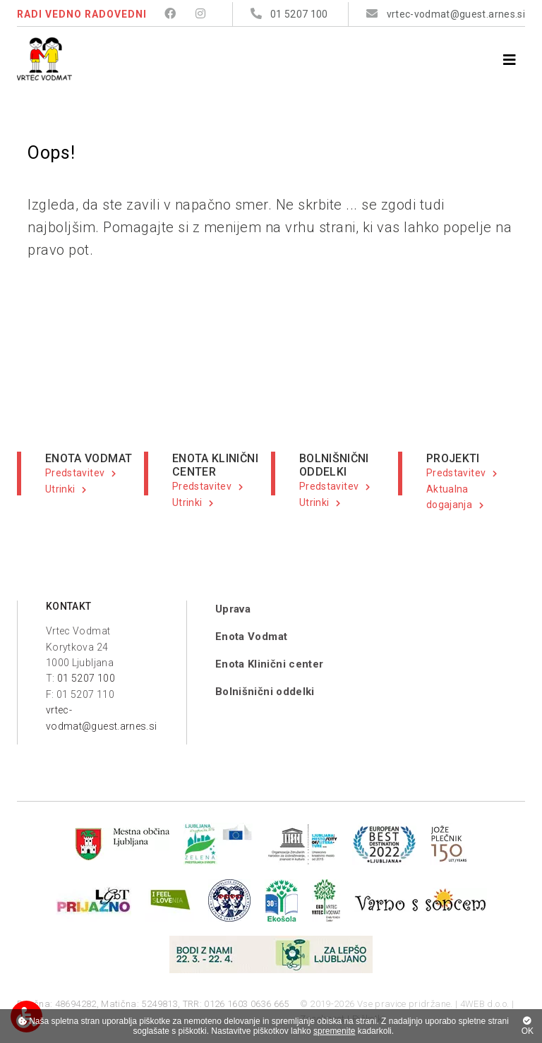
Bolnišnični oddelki (265, 691)
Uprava (233, 609)
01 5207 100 (86, 678)
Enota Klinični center (269, 664)
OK (528, 1026)
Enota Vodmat (251, 636)
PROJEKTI (453, 458)
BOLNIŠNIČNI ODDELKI (334, 465)
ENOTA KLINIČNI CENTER (215, 465)
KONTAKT (68, 606)
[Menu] (509, 60)
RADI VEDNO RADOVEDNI (82, 14)
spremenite (334, 1031)
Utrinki (60, 489)
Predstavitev (74, 472)
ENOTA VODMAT (88, 458)
